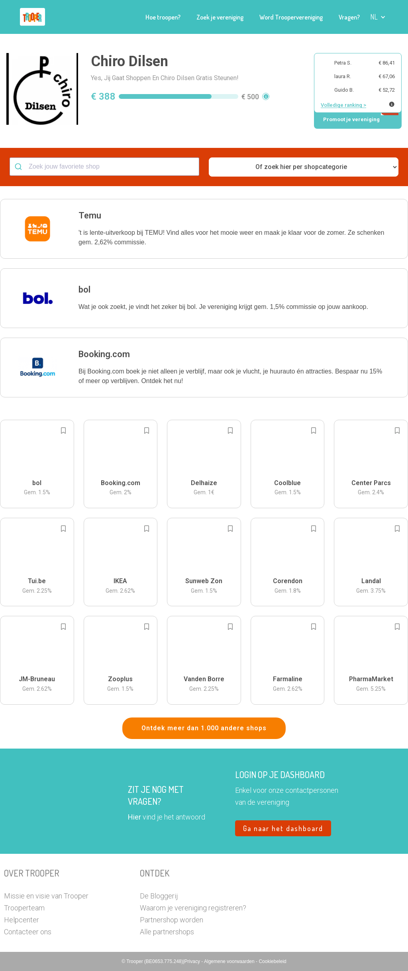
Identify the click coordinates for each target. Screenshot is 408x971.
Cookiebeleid (272, 961)
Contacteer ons (27, 932)
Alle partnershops (167, 932)
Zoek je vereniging (219, 17)
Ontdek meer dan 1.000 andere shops (204, 728)
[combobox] (104, 166)
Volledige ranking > (343, 105)
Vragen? (349, 17)
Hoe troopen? (162, 17)
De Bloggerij (159, 896)
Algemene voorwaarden (230, 961)
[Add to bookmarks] (63, 430)
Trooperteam (24, 908)
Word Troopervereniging (291, 17)
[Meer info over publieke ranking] (391, 104)
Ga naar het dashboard (283, 828)
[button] (378, 17)
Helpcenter (21, 920)
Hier (134, 817)
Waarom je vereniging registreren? (193, 908)
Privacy (193, 961)
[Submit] (19, 166)
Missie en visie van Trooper (46, 896)
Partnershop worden (171, 920)
